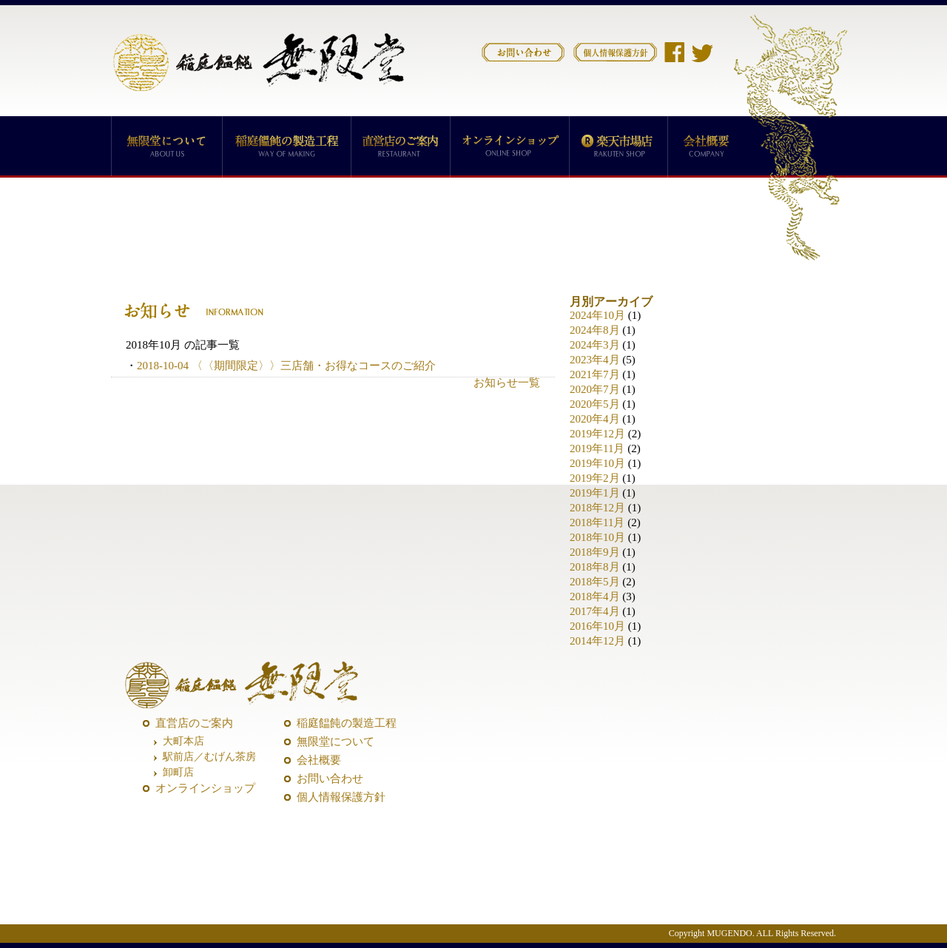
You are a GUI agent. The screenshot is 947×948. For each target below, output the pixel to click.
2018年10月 (597, 537)
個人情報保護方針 (341, 797)
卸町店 (178, 772)
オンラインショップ (205, 788)
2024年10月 (597, 315)
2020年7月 (595, 389)
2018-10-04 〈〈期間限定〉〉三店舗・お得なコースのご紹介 (286, 366)
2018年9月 (595, 552)
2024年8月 (595, 330)
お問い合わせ (330, 778)
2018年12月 (597, 508)
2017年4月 (595, 611)
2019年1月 (595, 493)
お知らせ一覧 (507, 383)
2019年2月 (595, 478)
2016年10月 (597, 626)
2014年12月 (597, 641)
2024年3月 (595, 345)
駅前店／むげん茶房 (209, 756)
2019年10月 (597, 463)
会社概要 (319, 760)
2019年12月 (597, 434)
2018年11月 (597, 522)
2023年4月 (595, 360)
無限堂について (335, 741)
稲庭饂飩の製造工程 (347, 723)
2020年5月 (595, 404)
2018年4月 (595, 596)
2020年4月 (595, 419)
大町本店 (183, 741)
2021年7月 (595, 374)
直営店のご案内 (194, 723)
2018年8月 (595, 567)
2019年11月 (597, 448)
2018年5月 (595, 582)
